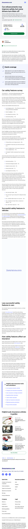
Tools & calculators (5, 486)
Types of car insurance (6, 488)
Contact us (4, 504)
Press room (4, 511)
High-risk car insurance (6, 490)
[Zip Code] (14, 29)
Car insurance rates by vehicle (13, 388)
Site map (3, 493)
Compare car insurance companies (14, 390)
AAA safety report (9, 312)
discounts (17, 347)
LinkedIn (10, 474)
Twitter (6, 474)
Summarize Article (17, 19)
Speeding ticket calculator (12, 395)
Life (15, 489)
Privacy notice (18, 501)
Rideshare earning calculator (12, 402)
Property (16, 484)
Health (16, 486)
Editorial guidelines (5, 508)
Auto (16, 482)
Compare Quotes (14, 33)
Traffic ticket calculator (11, 397)
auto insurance (17, 343)
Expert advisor (5, 506)
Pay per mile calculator (11, 404)
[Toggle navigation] (25, 2)
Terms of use (17, 504)
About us (4, 501)
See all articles (14, 452)
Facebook (3, 474)
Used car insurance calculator (13, 400)
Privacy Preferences (6, 495)
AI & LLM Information (6, 513)
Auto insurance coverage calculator (14, 392)
